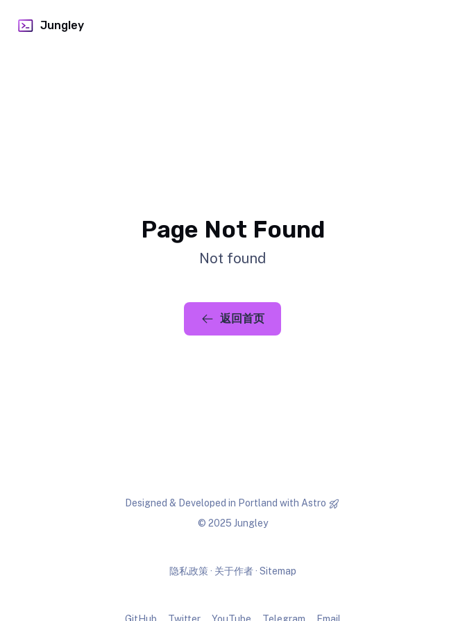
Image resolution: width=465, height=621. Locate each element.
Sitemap (278, 571)
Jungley (50, 26)
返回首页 (232, 319)
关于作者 (233, 571)
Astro (313, 502)
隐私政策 (188, 571)
